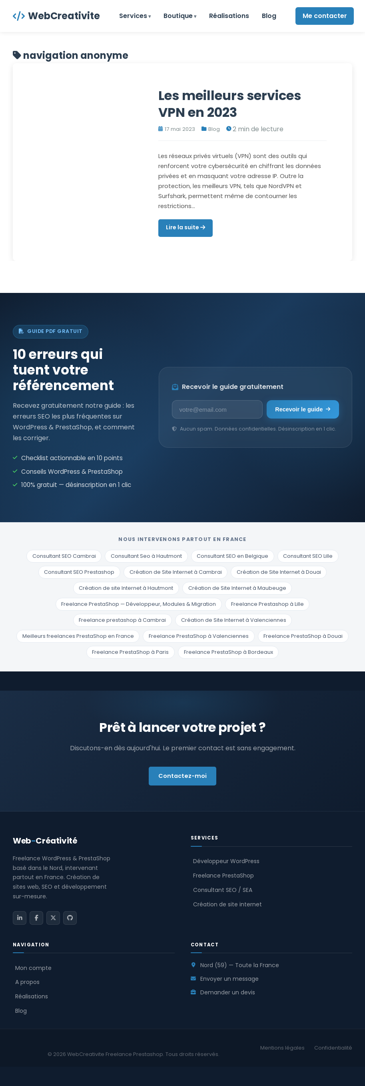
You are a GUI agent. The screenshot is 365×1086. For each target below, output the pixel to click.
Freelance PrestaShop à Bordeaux (228, 652)
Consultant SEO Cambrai (64, 556)
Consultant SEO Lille (308, 556)
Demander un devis (227, 992)
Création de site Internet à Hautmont (126, 588)
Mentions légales (282, 1047)
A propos (27, 982)
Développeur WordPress (226, 861)
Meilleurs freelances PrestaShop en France (78, 636)
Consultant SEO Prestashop (79, 572)
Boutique (178, 15)
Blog (269, 15)
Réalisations (229, 15)
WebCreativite (56, 15)
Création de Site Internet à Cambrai (176, 572)
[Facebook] (36, 918)
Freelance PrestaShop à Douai (303, 636)
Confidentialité (333, 1047)
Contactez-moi (182, 776)
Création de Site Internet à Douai (279, 572)
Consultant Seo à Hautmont (146, 556)
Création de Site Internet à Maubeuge (237, 588)
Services (133, 15)
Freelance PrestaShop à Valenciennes (199, 636)
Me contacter (325, 15)
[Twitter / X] (53, 918)
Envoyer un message (229, 979)
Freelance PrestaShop (223, 876)
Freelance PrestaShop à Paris (130, 652)
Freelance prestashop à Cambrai (122, 620)
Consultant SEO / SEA (222, 890)
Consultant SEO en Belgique (232, 556)
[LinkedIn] (19, 918)
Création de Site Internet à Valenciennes (233, 620)
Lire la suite (185, 227)
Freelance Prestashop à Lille (267, 604)
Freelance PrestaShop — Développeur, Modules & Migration (138, 604)
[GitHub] (70, 918)
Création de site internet (227, 904)
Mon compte (33, 968)
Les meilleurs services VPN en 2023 (229, 103)
